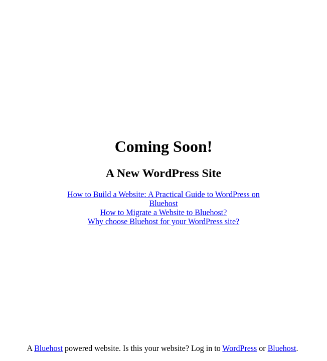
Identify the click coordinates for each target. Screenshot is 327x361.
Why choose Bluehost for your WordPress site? (163, 221)
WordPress (239, 348)
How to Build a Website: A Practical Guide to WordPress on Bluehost (163, 199)
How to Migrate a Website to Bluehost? (163, 212)
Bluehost (48, 348)
